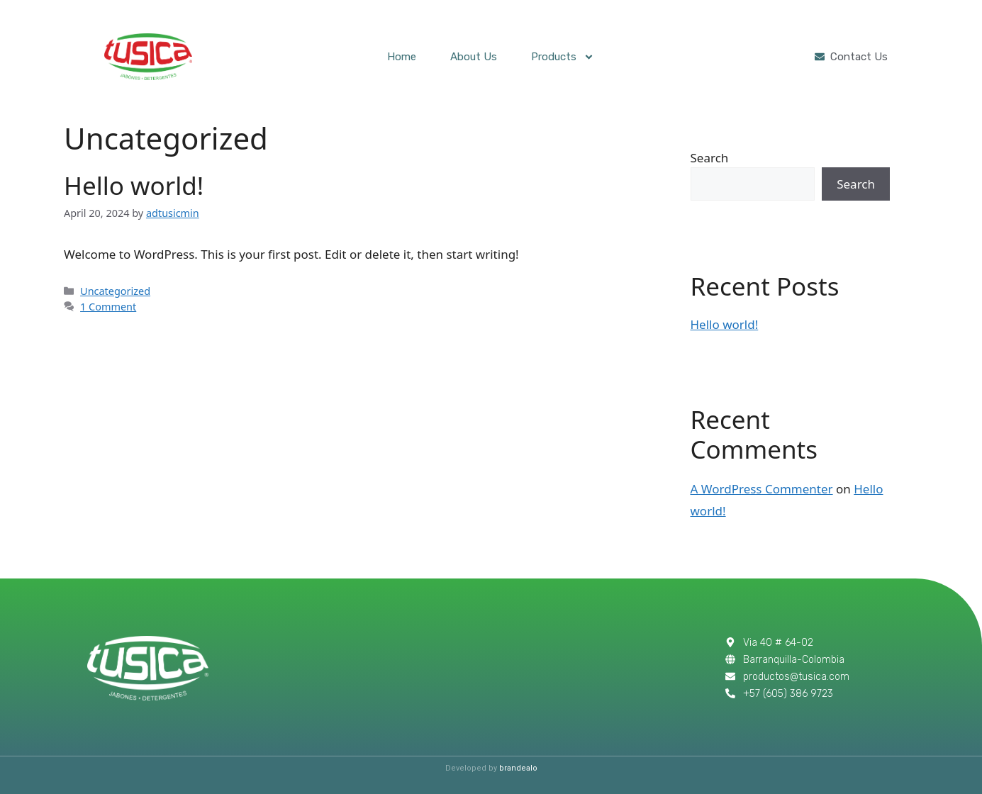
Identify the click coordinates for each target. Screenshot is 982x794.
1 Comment (108, 306)
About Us (473, 56)
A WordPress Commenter (762, 489)
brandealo (518, 768)
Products (562, 57)
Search (710, 158)
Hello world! (133, 185)
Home (401, 56)
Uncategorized (115, 291)
